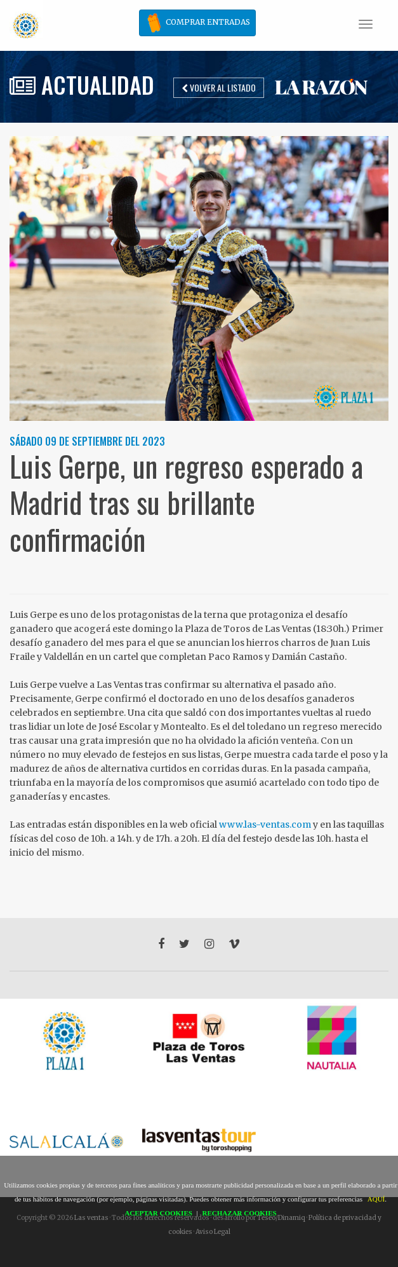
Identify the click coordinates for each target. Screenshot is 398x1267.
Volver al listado (219, 87)
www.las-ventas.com (265, 824)
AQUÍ (376, 1199)
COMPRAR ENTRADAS (197, 22)
